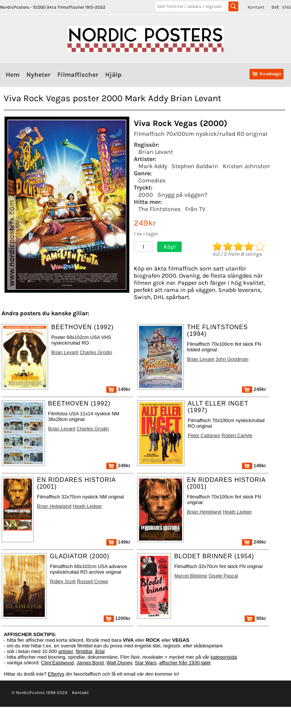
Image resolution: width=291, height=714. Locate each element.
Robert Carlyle (237, 435)
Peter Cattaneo (204, 435)
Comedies (151, 180)
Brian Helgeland (54, 506)
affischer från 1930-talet (184, 662)
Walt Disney (119, 662)
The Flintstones (159, 209)
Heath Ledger (87, 506)
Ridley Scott (62, 581)
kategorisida (224, 657)
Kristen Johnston (246, 166)
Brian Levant (155, 151)
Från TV (195, 209)
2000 (145, 194)
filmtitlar (84, 651)
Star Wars (145, 662)
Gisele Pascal (223, 576)
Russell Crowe (92, 581)
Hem (13, 74)
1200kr (117, 618)
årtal (99, 651)
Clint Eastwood (57, 662)
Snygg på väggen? (182, 194)
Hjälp (113, 74)
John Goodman (232, 359)
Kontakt (256, 7)
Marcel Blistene (190, 576)
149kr (118, 389)
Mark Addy (152, 166)
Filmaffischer (77, 74)
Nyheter (38, 74)
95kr (255, 618)
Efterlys (56, 674)
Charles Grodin (96, 352)
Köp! (170, 246)
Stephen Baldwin (195, 166)
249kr (254, 389)
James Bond (90, 662)
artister (65, 651)
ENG (286, 7)
